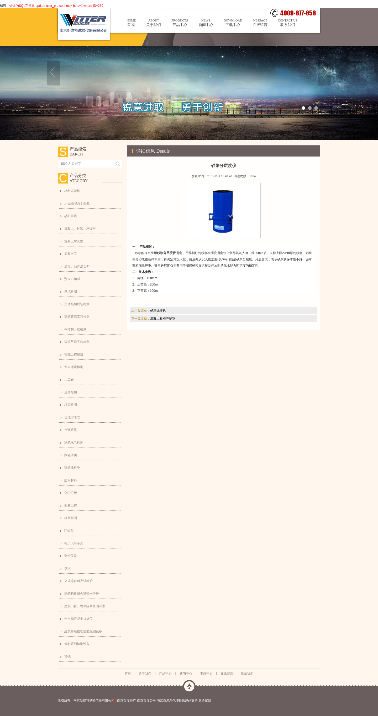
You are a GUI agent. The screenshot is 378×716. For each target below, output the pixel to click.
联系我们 (287, 23)
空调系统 (70, 430)
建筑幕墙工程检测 (77, 317)
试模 (67, 568)
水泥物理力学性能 (77, 203)
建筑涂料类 (72, 468)
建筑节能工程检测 (77, 342)
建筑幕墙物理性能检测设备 (83, 631)
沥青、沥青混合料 (77, 266)
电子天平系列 (73, 543)
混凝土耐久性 (73, 241)
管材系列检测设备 (77, 644)
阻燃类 (69, 530)
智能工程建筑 (73, 354)
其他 (67, 656)
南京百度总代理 (168, 700)
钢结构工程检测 (75, 329)
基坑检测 (70, 291)
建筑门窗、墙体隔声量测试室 (84, 606)
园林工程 (70, 505)
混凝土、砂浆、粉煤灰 (80, 228)
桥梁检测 (70, 405)
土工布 (69, 379)
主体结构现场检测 (77, 304)
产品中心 (179, 23)
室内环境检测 (73, 367)
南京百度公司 (146, 700)
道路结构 (70, 392)
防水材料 (70, 480)
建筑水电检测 (73, 442)
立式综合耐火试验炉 (78, 581)
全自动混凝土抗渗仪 (78, 619)
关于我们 (153, 23)
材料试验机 (72, 191)
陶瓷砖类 (70, 455)
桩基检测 (70, 518)
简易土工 (70, 254)
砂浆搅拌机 (158, 310)
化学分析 (70, 493)
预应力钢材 (72, 279)
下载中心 (233, 23)
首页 (128, 673)
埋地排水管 (72, 417)
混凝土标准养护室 (162, 318)
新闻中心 (205, 23)
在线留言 (260, 23)
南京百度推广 (126, 700)
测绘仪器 (70, 556)
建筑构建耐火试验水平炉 (81, 593)
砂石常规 (70, 216)
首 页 (131, 23)
